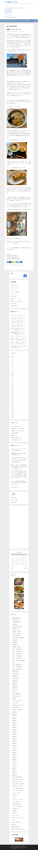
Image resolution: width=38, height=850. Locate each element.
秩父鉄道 (14, 712)
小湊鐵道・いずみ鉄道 (16, 709)
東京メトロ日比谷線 (16, 653)
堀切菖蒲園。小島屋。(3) (16, 332)
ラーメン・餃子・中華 (12, 265)
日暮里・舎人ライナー (16, 705)
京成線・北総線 (15, 693)
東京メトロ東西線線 (16, 664)
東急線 (13, 682)
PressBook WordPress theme (21, 848)
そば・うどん (14, 792)
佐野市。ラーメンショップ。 (16, 299)
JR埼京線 (14, 624)
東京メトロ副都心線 (16, 668)
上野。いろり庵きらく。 (15, 292)
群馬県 (13, 732)
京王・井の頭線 (15, 696)
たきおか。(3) (13, 294)
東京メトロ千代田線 (19, 265)
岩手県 (13, 722)
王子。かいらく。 (14, 317)
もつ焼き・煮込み (15, 776)
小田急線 (14, 687)
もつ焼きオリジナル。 (12, 2)
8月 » (26, 568)
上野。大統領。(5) (14, 346)
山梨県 (13, 741)
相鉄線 (13, 698)
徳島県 (13, 768)
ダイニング (14, 815)
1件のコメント (24, 31)
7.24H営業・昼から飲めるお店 (17, 829)
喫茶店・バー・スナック (17, 817)
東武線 (13, 684)
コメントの (14, 499)
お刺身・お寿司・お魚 (16, 779)
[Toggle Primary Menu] (32, 21)
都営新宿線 (14, 675)
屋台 (13, 813)
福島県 (13, 727)
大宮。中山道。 (14, 303)
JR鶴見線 (14, 640)
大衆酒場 (14, 808)
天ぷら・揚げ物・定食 (16, 788)
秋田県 (13, 720)
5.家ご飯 (12, 824)
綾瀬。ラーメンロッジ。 (14, 29)
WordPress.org (14, 502)
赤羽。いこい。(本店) (15, 324)
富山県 (13, 745)
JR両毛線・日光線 (15, 646)
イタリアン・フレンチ (16, 799)
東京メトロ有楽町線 (16, 666)
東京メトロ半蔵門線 (16, 651)
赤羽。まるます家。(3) (15, 328)
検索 (12, 273)
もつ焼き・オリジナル (19, 470)
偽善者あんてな (14, 435)
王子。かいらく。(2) (15, 287)
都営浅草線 (14, 673)
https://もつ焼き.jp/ (8, 11)
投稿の (13, 497)
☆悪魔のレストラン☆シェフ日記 (17, 430)
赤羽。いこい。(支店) (15, 321)
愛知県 (13, 754)
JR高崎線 (14, 642)
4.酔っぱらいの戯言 (15, 822)
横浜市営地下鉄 (15, 707)
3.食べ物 (12, 775)
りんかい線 (14, 702)
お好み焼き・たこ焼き (16, 786)
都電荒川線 (14, 680)
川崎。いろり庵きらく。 (15, 342)
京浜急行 (14, 689)
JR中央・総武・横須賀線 (17, 637)
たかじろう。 (17, 31)
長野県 (13, 738)
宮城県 (13, 725)
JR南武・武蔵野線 (15, 635)
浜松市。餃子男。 (14, 305)
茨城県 (13, 734)
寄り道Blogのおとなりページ (16, 439)
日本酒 (13, 795)
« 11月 (12, 568)
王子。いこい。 (14, 290)
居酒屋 (13, 810)
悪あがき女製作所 (14, 433)
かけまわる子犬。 (19, 473)
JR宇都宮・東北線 (15, 631)
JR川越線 (14, 644)
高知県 (13, 770)
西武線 (13, 691)
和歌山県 (14, 761)
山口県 (13, 766)
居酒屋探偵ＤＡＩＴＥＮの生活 (17, 428)
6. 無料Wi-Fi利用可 (14, 826)
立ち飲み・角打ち (15, 804)
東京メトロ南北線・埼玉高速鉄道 (18, 660)
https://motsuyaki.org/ (9, 9)
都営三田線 (14, 671)
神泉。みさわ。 (14, 296)
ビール (13, 797)
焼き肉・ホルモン (15, 781)
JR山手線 (14, 619)
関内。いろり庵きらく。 (15, 338)
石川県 (13, 747)
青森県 (13, 718)
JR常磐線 (14, 628)
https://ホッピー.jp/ (8, 12)
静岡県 (13, 750)
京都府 (13, 756)
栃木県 (13, 729)
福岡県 (13, 772)
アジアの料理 (14, 801)
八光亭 (17, 40)
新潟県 (13, 743)
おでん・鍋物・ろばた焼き (17, 783)
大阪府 (13, 759)
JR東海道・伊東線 (15, 633)
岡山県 (13, 763)
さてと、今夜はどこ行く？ (16, 426)
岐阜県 (13, 752)
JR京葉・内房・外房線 (16, 626)
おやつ (13, 820)
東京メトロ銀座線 (15, 649)
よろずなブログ (18, 476)
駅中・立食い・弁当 (16, 806)
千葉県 (13, 736)
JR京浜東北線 (15, 622)
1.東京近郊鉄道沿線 (14, 617)
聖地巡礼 (23, 49)
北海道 (13, 716)
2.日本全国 (13, 714)
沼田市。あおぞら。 (15, 285)
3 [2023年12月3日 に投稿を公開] (12, 558)
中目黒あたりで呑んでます (16, 437)
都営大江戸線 (14, 678)
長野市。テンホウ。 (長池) (16, 301)
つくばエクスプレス (16, 700)
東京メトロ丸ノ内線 (16, 658)
